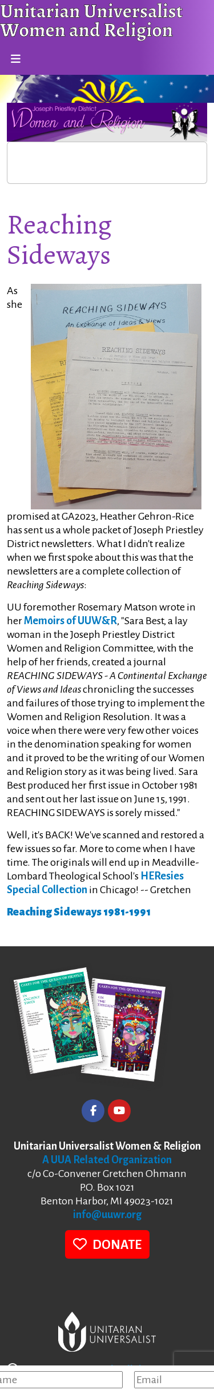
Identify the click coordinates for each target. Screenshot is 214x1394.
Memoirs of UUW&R (70, 620)
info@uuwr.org (107, 1214)
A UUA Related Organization (107, 1160)
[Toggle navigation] (15, 59)
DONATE (107, 1244)
